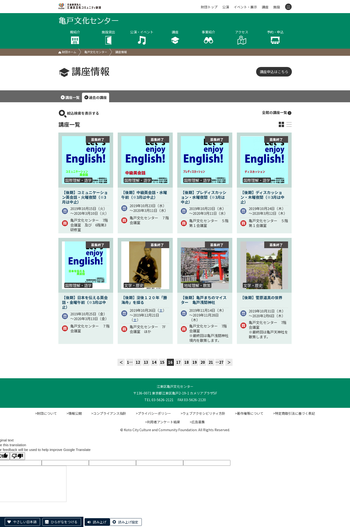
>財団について (46, 413)
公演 (225, 7)
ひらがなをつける (64, 521)
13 (146, 362)
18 (186, 362)
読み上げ (99, 522)
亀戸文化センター (95, 52)
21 (211, 362)
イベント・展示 (245, 7)
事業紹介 (208, 37)
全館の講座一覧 (277, 112)
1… (130, 362)
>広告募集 (197, 422)
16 (170, 362)
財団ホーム (67, 52)
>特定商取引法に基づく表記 (294, 413)
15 (162, 362)
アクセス (242, 37)
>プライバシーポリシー (153, 413)
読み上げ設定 (128, 522)
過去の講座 (98, 97)
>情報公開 (74, 413)
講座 (265, 7)
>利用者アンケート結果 (162, 422)
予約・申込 (275, 37)
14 (154, 362)
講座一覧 (72, 97)
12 (138, 362)
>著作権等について (249, 413)
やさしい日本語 (24, 521)
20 (203, 362)
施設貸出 (108, 37)
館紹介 (75, 37)
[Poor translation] (17, 456)
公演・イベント (141, 37)
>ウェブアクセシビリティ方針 (203, 413)
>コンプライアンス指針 (108, 413)
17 (178, 362)
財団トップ (209, 7)
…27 (219, 362)
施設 (276, 7)
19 (195, 362)
